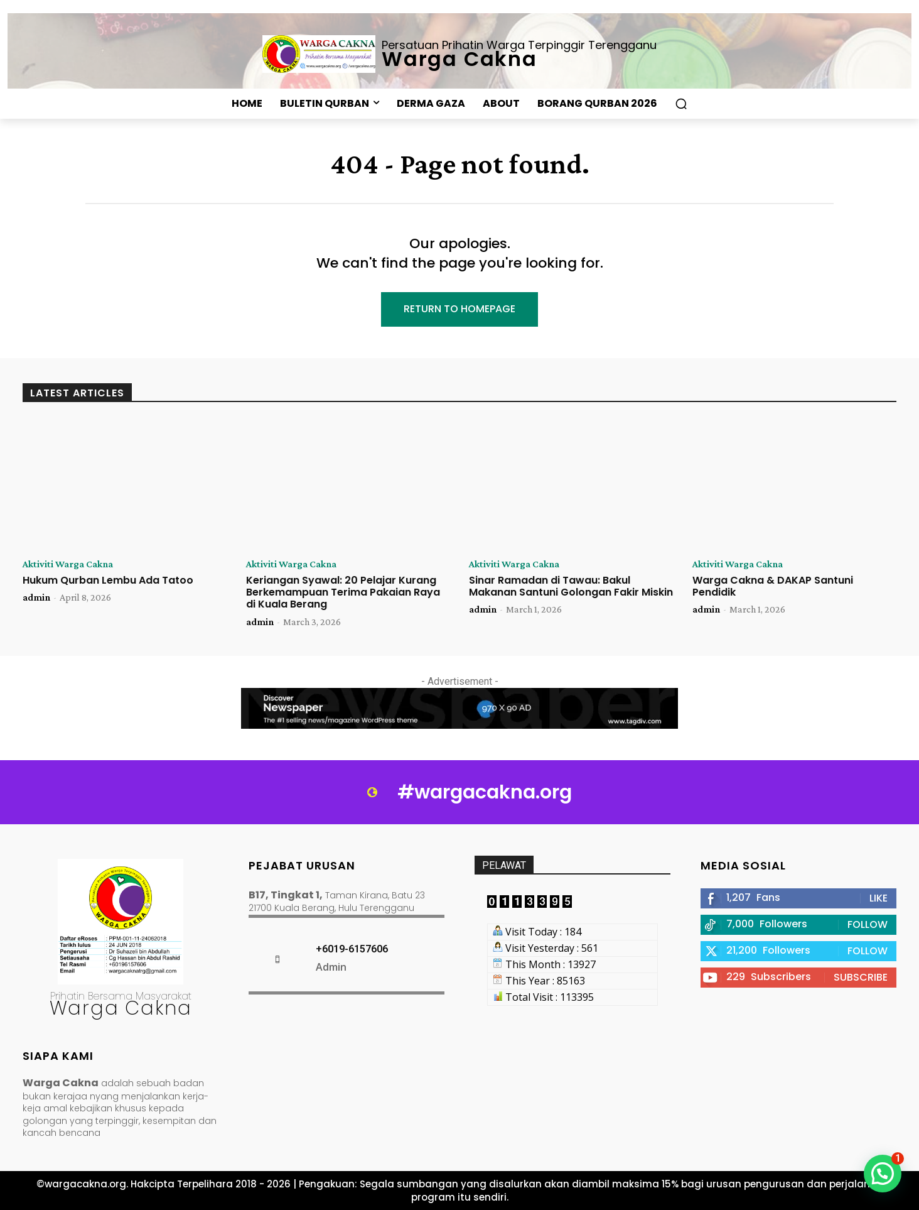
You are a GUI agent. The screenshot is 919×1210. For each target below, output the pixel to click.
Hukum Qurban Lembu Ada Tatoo (108, 580)
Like (878, 898)
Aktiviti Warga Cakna (68, 564)
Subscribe (861, 977)
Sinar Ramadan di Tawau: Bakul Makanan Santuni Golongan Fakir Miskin (571, 586)
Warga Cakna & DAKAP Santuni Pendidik (772, 586)
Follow (867, 924)
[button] (681, 104)
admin (36, 597)
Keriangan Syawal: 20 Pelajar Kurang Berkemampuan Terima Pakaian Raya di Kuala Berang (343, 592)
